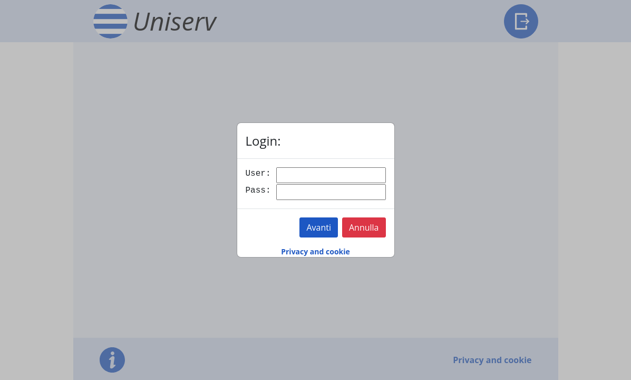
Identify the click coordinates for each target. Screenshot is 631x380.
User (256, 173)
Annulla (364, 227)
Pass (256, 190)
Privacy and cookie (315, 251)
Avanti (318, 227)
